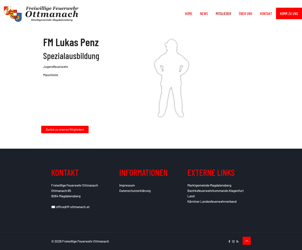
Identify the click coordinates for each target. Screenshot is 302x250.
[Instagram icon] (233, 241)
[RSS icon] (237, 241)
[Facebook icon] (229, 241)
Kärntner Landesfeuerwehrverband (212, 201)
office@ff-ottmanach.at (73, 207)
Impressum (127, 185)
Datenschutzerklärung (135, 190)
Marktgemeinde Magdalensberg (209, 185)
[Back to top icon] (247, 241)
